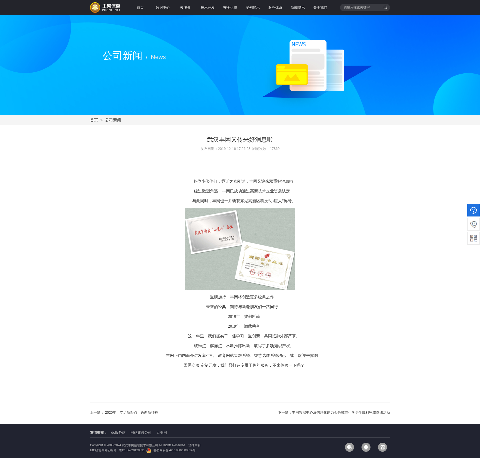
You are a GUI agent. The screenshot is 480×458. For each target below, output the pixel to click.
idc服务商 (118, 432)
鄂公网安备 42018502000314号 (171, 450)
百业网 (161, 432)
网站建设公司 (141, 432)
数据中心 (163, 8)
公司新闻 (113, 120)
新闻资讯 (298, 8)
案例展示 (253, 8)
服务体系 (275, 8)
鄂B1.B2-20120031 (132, 450)
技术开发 (208, 8)
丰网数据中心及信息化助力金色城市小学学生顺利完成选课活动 (341, 412)
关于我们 (320, 8)
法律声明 (194, 445)
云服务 (185, 8)
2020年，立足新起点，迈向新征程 (131, 412)
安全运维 (230, 8)
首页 (140, 8)
